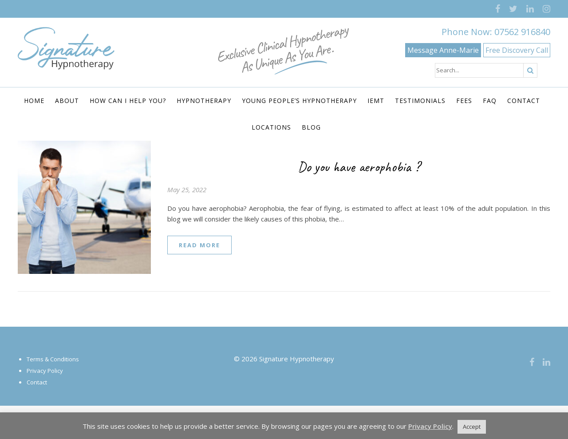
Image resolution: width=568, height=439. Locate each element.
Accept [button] (472, 427)
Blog (311, 127)
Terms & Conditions (53, 359)
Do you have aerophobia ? (359, 167)
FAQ (490, 100)
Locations (271, 127)
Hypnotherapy (204, 100)
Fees (464, 100)
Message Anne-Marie (443, 50)
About (67, 100)
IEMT (375, 100)
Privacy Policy (45, 371)
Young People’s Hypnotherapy (299, 100)
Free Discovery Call (516, 50)
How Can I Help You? (128, 100)
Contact (523, 100)
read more (199, 245)
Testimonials (420, 100)
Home (34, 100)
